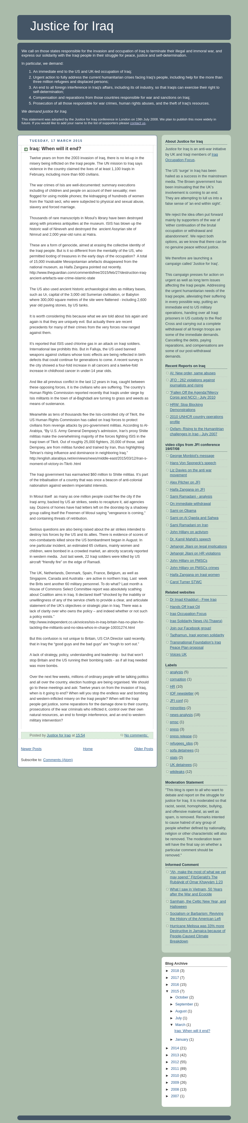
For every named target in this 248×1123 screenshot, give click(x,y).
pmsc (174, 722)
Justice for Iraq (72, 26)
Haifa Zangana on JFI (187, 490)
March (181, 1025)
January (182, 1040)
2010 (175, 1076)
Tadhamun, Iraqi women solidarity (197, 635)
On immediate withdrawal (190, 504)
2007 (175, 1096)
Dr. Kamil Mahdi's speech (190, 539)
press (174, 729)
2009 (175, 1083)
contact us (138, 123)
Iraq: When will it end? (55, 148)
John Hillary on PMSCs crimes (194, 568)
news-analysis (181, 715)
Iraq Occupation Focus (188, 614)
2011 (175, 1069)
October (182, 997)
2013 (175, 1055)
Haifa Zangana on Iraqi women (195, 575)
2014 (175, 1048)
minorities (178, 708)
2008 (175, 1089)
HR (172, 687)
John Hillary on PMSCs (189, 561)
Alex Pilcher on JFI (185, 482)
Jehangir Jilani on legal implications (198, 546)
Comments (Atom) (58, 760)
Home (88, 749)
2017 (175, 978)
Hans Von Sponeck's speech (193, 463)
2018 (175, 971)
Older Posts (143, 749)
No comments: (136, 735)
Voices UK (178, 654)
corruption (178, 679)
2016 (175, 985)
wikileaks (177, 772)
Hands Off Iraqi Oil (185, 607)
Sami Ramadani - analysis (191, 496)
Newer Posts (31, 749)
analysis (176, 672)
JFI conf (176, 701)
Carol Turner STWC (186, 582)
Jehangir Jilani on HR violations (195, 553)
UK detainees (181, 765)
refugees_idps (181, 743)
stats (174, 758)
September (184, 1004)
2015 (175, 991)
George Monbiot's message (192, 456)
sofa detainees (182, 750)
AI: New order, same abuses (193, 373)
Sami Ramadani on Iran (189, 525)
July (179, 1018)
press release (181, 736)
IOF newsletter (182, 693)
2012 (175, 1062)
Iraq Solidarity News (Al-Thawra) (196, 621)
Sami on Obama (183, 511)
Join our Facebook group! (190, 628)
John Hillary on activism (189, 532)
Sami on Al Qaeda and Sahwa (194, 518)
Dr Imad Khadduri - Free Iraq (193, 600)
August (181, 1011)
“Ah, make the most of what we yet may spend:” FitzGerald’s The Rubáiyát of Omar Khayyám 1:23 (198, 877)
